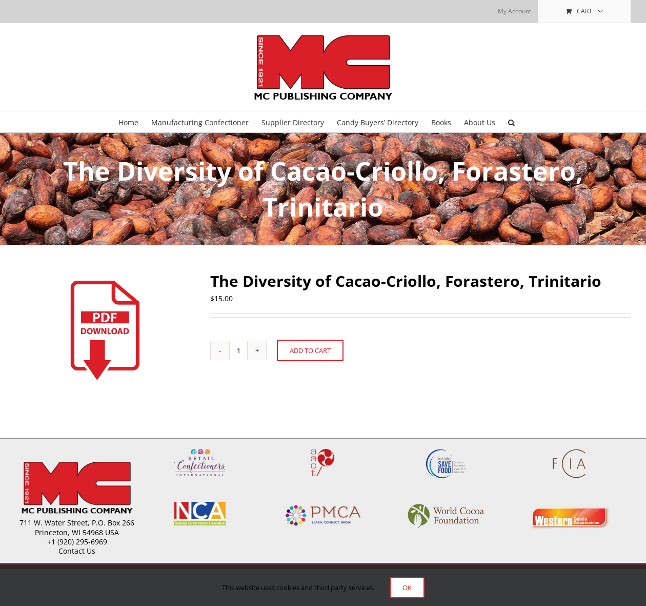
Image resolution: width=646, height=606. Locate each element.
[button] (511, 121)
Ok (407, 587)
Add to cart (310, 350)
